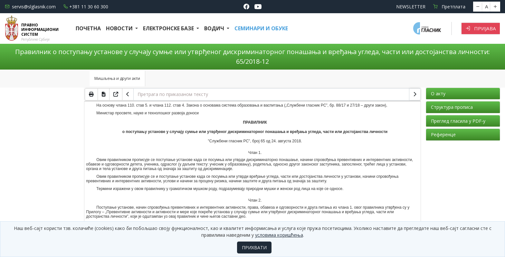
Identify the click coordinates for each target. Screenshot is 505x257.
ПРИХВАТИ (254, 247)
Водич (214, 28)
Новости (120, 28)
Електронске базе (169, 28)
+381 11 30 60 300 (85, 7)
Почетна (88, 28)
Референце (443, 134)
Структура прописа (452, 107)
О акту (438, 93)
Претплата (449, 7)
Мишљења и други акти (117, 78)
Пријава (480, 28)
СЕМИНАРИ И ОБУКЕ (261, 28)
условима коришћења (279, 235)
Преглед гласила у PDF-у (458, 121)
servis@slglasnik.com (30, 7)
